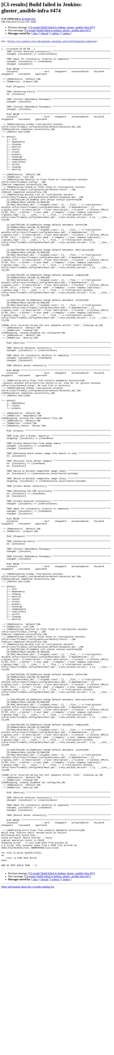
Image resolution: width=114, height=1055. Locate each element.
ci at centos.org (27, 18)
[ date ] (35, 33)
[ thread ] (45, 33)
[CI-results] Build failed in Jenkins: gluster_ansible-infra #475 (57, 30)
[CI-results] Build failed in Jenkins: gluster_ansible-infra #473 (61, 27)
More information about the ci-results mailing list (27, 1052)
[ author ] (67, 33)
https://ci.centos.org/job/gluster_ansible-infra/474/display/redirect (52, 41)
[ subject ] (55, 33)
